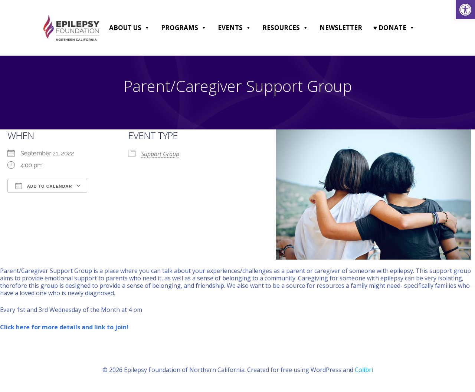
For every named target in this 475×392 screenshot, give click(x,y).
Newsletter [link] (341, 27)
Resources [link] (285, 28)
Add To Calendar (43, 185)
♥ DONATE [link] (394, 28)
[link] (465, 9)
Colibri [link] (364, 370)
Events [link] (234, 28)
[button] (147, 28)
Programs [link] (184, 28)
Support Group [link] (160, 154)
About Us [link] (129, 28)
